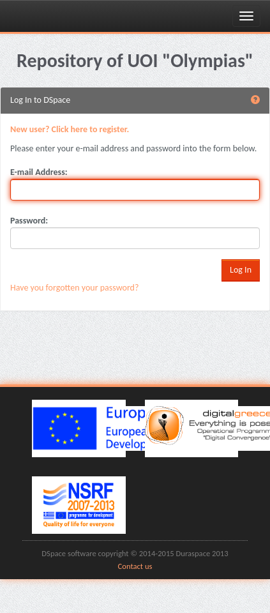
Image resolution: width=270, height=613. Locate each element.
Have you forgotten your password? (74, 287)
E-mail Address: (39, 172)
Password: (29, 220)
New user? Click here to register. (69, 129)
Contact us (135, 566)
